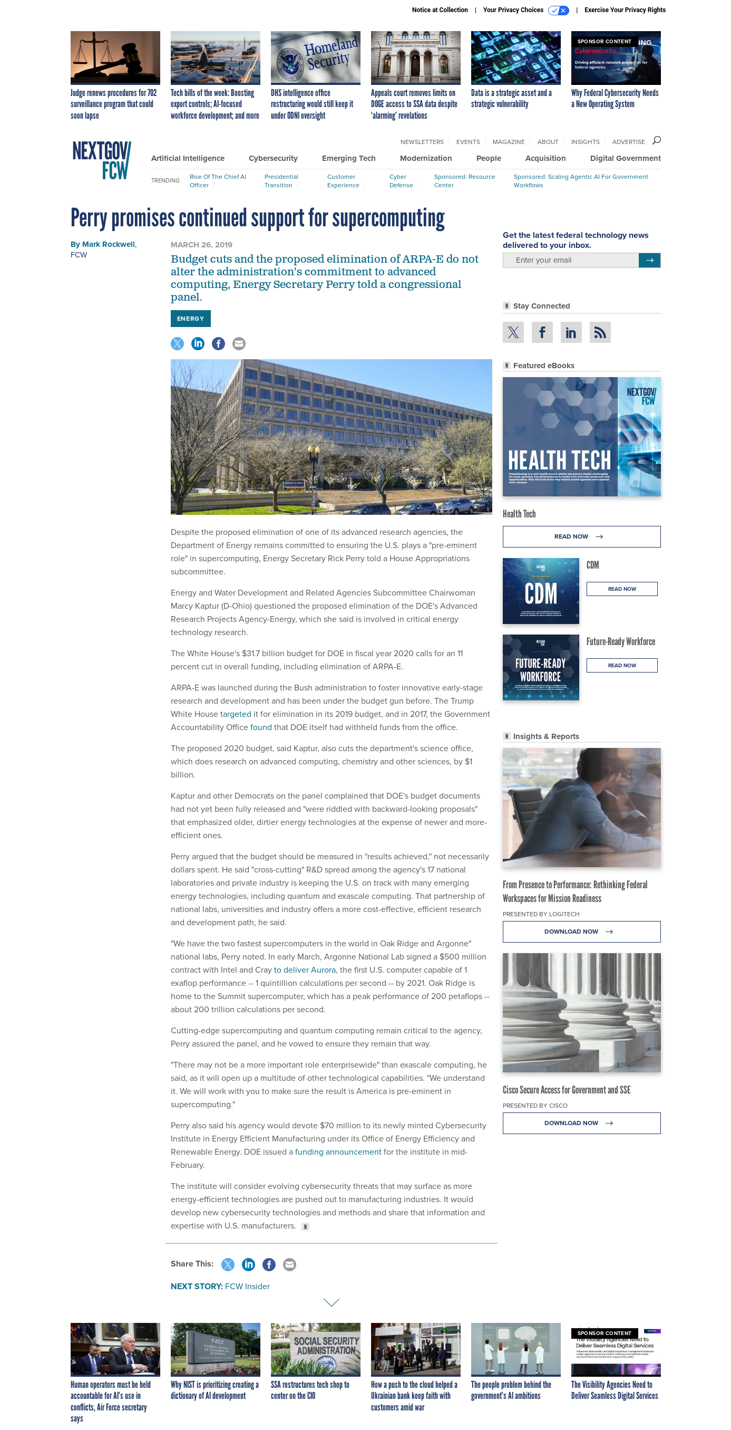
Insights (585, 142)
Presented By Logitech (541, 914)
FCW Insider (247, 1286)
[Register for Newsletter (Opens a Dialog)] (649, 260)
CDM (593, 565)
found (261, 727)
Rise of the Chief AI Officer (218, 181)
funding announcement (338, 1152)
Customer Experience (343, 181)
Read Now (581, 537)
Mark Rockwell (108, 244)
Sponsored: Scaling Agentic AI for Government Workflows (581, 181)
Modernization (426, 158)
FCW (79, 255)
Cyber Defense (401, 181)
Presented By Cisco (535, 1105)
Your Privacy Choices (526, 10)
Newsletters (422, 142)
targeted (235, 714)
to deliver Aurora (305, 970)
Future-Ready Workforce (621, 641)
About (548, 142)
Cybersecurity (273, 158)
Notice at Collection (440, 10)
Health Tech (519, 513)
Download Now (581, 932)
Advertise (628, 142)
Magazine (509, 142)
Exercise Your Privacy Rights (625, 10)
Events (468, 142)
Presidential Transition (281, 181)
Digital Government (625, 158)
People (488, 158)
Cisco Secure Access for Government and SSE (566, 1089)
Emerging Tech (349, 158)
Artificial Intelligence (188, 158)
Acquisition (545, 158)
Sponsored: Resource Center (464, 181)
